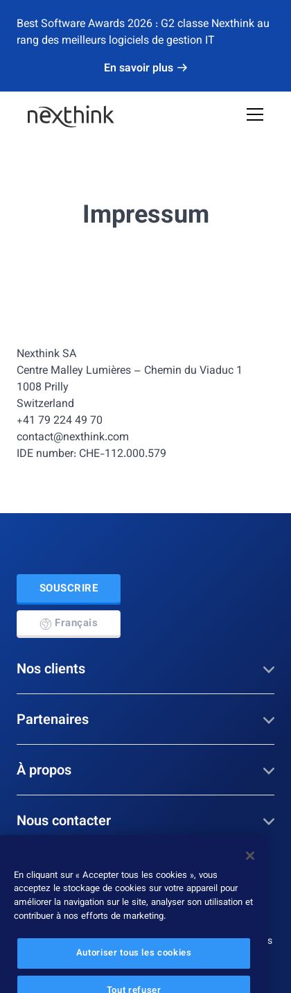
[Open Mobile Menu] (255, 116)
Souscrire (68, 589)
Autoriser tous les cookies (134, 964)
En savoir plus (145, 69)
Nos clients (145, 670)
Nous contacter (145, 821)
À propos (145, 771)
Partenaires (145, 720)
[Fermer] (250, 866)
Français (68, 624)
